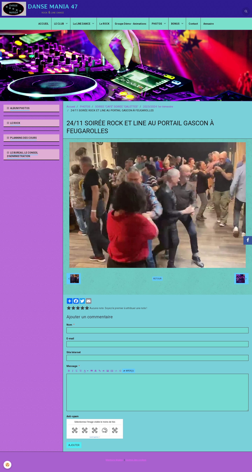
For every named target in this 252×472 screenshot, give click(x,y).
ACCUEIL (43, 23)
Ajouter (73, 445)
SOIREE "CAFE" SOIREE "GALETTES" (116, 106)
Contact (193, 23)
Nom (69, 324)
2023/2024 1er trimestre (158, 106)
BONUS (175, 23)
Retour (157, 278)
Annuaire (208, 23)
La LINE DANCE (82, 23)
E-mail (70, 338)
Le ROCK (104, 23)
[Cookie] (7, 465)
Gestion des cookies (136, 460)
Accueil (70, 106)
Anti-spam (72, 416)
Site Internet (73, 352)
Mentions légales (114, 460)
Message (71, 366)
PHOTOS (157, 23)
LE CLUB (59, 23)
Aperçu (128, 371)
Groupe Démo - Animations (130, 23)
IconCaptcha (94, 437)
